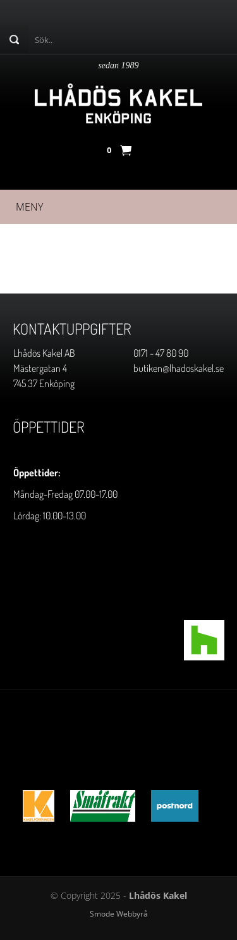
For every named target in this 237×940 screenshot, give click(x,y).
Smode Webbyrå (119, 913)
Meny (29, 207)
